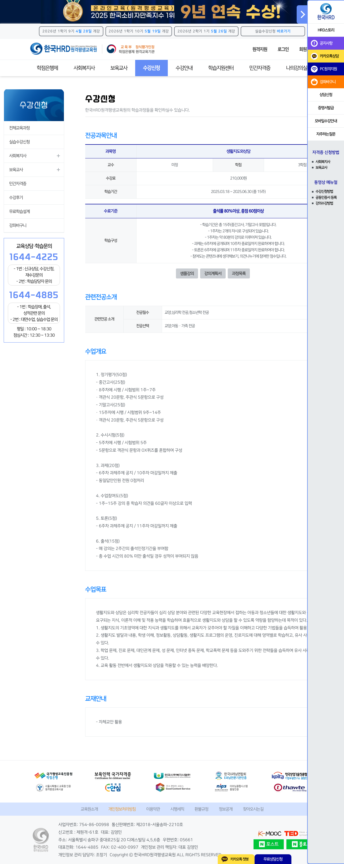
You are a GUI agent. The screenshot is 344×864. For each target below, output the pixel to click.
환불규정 (201, 809)
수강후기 (16, 197)
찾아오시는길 (253, 809)
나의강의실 (296, 68)
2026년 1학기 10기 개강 (139, 31)
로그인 (283, 49)
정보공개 (225, 809)
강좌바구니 (17, 225)
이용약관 (153, 809)
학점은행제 (47, 68)
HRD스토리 (326, 30)
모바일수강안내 (326, 121)
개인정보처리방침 (122, 809)
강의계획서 (212, 273)
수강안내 (184, 68)
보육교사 (118, 68)
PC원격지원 (324, 69)
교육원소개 (89, 809)
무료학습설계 (19, 211)
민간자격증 (259, 68)
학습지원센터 (221, 68)
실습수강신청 (273, 31)
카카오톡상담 (325, 56)
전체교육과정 (19, 128)
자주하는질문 (325, 134)
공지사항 (321, 43)
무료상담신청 (273, 859)
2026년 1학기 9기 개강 (71, 31)
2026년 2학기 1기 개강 (206, 31)
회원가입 (306, 49)
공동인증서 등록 (326, 197)
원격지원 (259, 49)
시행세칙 (177, 809)
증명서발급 (326, 108)
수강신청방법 (324, 191)
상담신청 (326, 94)
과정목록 (239, 273)
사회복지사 (84, 68)
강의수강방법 (324, 203)
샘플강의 (187, 273)
